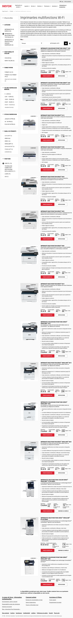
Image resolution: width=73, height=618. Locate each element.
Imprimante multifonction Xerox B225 (52, 176)
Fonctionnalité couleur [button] (9, 52)
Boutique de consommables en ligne (34, 600)
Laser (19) (7, 174)
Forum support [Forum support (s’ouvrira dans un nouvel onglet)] (52, 600)
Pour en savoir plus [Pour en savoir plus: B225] (47, 204)
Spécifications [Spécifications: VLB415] (61, 395)
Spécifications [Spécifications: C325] (61, 108)
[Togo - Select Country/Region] (61, 1)
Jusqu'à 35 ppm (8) (10, 119)
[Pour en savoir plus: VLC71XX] (29, 489)
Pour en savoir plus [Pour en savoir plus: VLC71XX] (47, 511)
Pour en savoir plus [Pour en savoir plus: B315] (47, 315)
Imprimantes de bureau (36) (9, 30)
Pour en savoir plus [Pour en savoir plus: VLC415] (47, 355)
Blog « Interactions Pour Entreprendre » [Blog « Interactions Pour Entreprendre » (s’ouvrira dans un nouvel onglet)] (11, 609)
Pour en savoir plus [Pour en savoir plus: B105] (47, 169)
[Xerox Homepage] (7, 6)
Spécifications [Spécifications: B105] (61, 169)
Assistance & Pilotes (55, 597)
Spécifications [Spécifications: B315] (61, 315)
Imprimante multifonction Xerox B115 (52, 115)
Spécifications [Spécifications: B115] (61, 140)
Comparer (33, 49)
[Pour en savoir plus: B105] (29, 156)
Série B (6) (7, 138)
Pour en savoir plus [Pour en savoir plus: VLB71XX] (47, 550)
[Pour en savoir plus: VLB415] (29, 371)
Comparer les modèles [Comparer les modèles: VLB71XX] (63, 550)
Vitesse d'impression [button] (10, 114)
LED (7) (6, 176)
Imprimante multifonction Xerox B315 (52, 284)
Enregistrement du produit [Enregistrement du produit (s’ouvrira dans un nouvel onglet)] (55, 602)
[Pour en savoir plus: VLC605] (29, 566)
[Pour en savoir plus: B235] (29, 220)
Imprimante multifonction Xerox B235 (52, 211)
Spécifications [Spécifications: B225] (61, 204)
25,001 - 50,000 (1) (9, 102)
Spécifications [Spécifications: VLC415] (61, 355)
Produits (11, 11)
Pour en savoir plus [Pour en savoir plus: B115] (47, 140)
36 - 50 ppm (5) (8, 121)
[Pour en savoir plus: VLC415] (29, 331)
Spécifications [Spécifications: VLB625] (61, 472)
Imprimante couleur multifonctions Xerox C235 (55, 48)
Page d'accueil (5, 11)
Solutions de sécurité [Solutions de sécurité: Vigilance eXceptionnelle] (7, 606)
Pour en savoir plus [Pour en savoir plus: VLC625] (47, 434)
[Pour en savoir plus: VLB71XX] (29, 527)
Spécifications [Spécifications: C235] (61, 76)
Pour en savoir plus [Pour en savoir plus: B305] (47, 277)
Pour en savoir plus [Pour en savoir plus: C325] (47, 108)
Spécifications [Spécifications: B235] (61, 238)
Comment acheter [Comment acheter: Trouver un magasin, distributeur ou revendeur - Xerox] (31, 597)
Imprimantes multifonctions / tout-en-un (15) (10, 35)
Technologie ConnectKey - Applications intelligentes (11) (10, 168)
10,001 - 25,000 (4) (9, 99)
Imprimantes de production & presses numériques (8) (9, 42)
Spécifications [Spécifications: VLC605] (61, 584)
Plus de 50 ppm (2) (10, 124)
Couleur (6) (8, 58)
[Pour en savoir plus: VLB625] (29, 450)
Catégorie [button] (7, 25)
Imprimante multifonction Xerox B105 (52, 147)
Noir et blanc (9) (9, 60)
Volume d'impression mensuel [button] (10, 88)
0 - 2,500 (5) (8, 94)
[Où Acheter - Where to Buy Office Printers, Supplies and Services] (68, 1)
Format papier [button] (8, 67)
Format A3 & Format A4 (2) (11, 75)
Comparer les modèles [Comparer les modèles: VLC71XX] (63, 511)
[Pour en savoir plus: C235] (29, 57)
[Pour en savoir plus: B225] (29, 185)
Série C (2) (7, 141)
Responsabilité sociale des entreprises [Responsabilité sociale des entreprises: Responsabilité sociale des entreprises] (11, 604)
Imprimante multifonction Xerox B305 (52, 246)
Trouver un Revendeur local (32, 605)
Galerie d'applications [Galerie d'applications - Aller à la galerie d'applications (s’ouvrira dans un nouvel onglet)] (31, 602)
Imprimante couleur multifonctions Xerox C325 (55, 83)
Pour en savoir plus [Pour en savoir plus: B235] (47, 238)
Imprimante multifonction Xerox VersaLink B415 (56, 363)
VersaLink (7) (9, 144)
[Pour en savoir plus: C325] (29, 92)
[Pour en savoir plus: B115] (29, 124)
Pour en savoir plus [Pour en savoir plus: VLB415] (47, 395)
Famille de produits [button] (10, 131)
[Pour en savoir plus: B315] (29, 293)
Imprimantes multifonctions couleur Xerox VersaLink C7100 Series (54, 480)
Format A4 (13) (9, 72)
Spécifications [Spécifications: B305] (61, 277)
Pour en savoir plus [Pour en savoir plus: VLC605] (47, 584)
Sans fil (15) (8, 163)
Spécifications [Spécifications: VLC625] (61, 434)
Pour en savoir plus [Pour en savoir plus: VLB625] (47, 472)
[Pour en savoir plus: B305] (29, 254)
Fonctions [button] (7, 159)
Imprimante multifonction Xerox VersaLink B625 (56, 442)
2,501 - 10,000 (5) (9, 96)
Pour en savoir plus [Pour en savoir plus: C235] (47, 76)
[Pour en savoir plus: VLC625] (29, 411)
